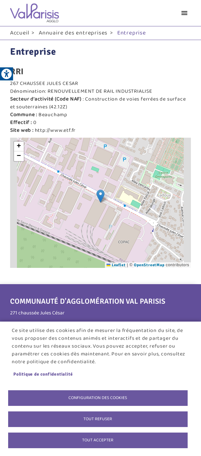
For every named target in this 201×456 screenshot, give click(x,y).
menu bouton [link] (184, 13)
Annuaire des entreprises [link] (73, 32)
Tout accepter (97, 440)
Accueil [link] (19, 32)
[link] (6, 73)
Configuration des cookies (97, 397)
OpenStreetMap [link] (149, 265)
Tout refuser (97, 418)
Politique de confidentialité (43, 374)
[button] (100, 196)
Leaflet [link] (116, 265)
